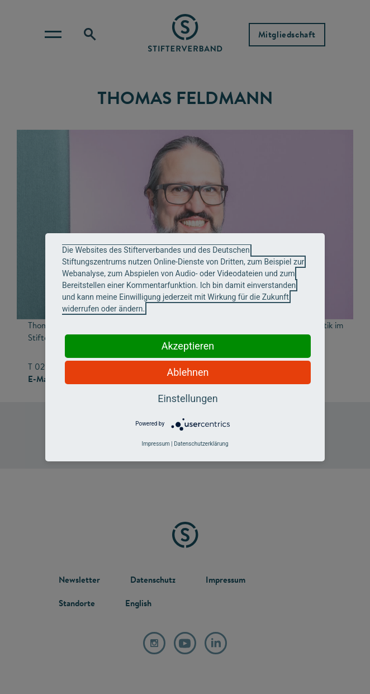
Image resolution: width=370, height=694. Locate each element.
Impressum (155, 444)
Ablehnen (187, 372)
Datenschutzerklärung (201, 444)
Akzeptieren (188, 346)
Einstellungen (187, 398)
